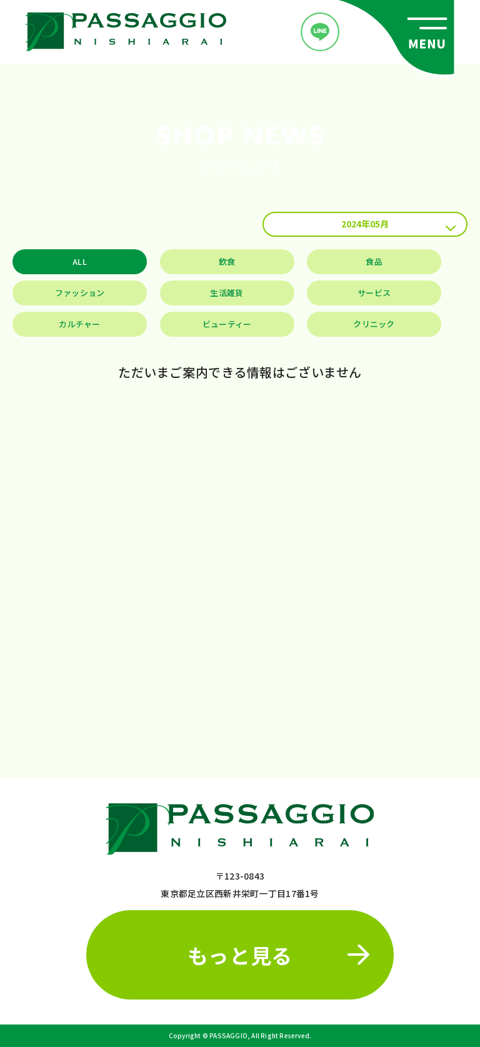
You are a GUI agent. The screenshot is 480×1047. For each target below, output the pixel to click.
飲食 (227, 261)
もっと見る (278, 955)
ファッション (80, 293)
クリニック (373, 324)
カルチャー (79, 324)
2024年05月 (398, 224)
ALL (79, 261)
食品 (374, 261)
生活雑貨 (226, 293)
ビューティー (227, 324)
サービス (374, 293)
